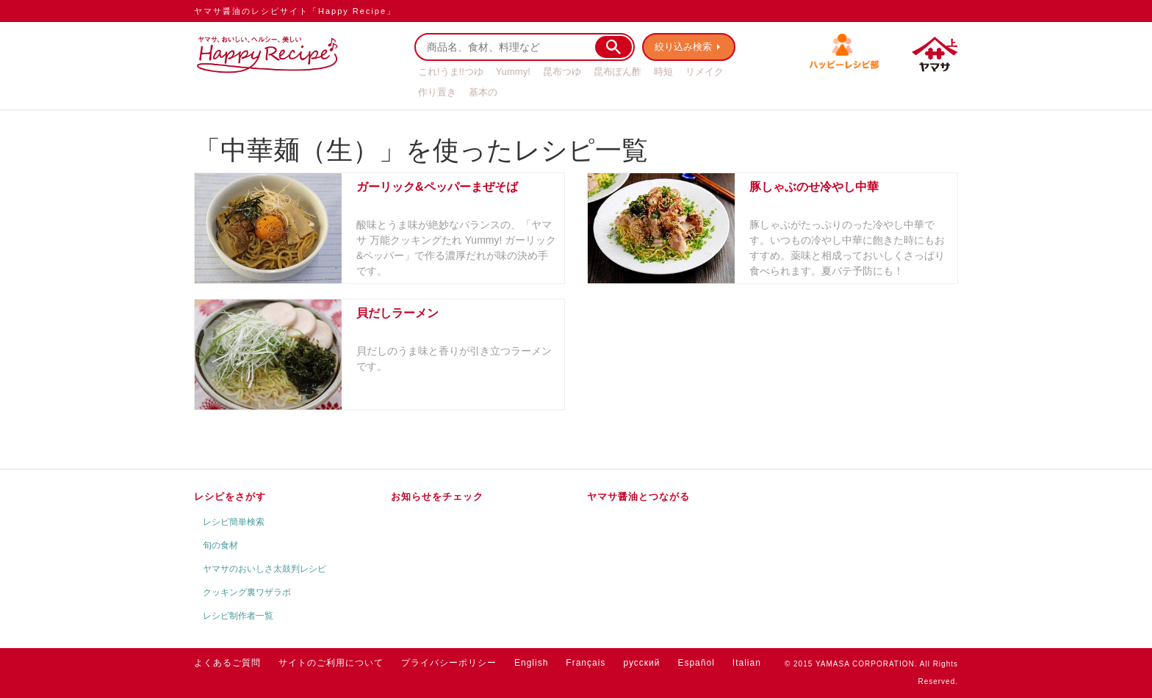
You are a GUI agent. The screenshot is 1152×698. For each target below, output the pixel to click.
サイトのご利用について (331, 663)
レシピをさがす (230, 496)
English (531, 663)
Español (695, 663)
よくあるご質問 (227, 663)
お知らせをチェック (437, 496)
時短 (663, 71)
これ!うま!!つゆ (450, 71)
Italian (746, 663)
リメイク (704, 71)
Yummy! (513, 71)
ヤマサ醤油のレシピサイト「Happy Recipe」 (295, 11)
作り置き (437, 92)
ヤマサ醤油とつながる (638, 496)
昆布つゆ (562, 71)
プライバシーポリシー (449, 663)
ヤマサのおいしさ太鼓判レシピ (264, 569)
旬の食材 (220, 545)
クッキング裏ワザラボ (247, 592)
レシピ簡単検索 (233, 522)
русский (641, 663)
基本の (483, 92)
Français (585, 663)
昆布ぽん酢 (617, 71)
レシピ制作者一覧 (238, 616)
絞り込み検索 (683, 46)
